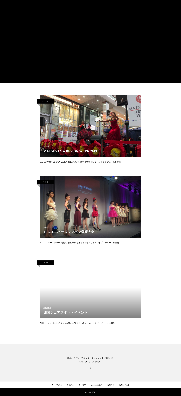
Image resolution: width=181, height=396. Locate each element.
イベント (45, 101)
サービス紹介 (56, 385)
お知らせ (110, 385)
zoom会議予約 (96, 385)
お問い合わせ (124, 385)
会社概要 (82, 385)
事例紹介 (70, 385)
